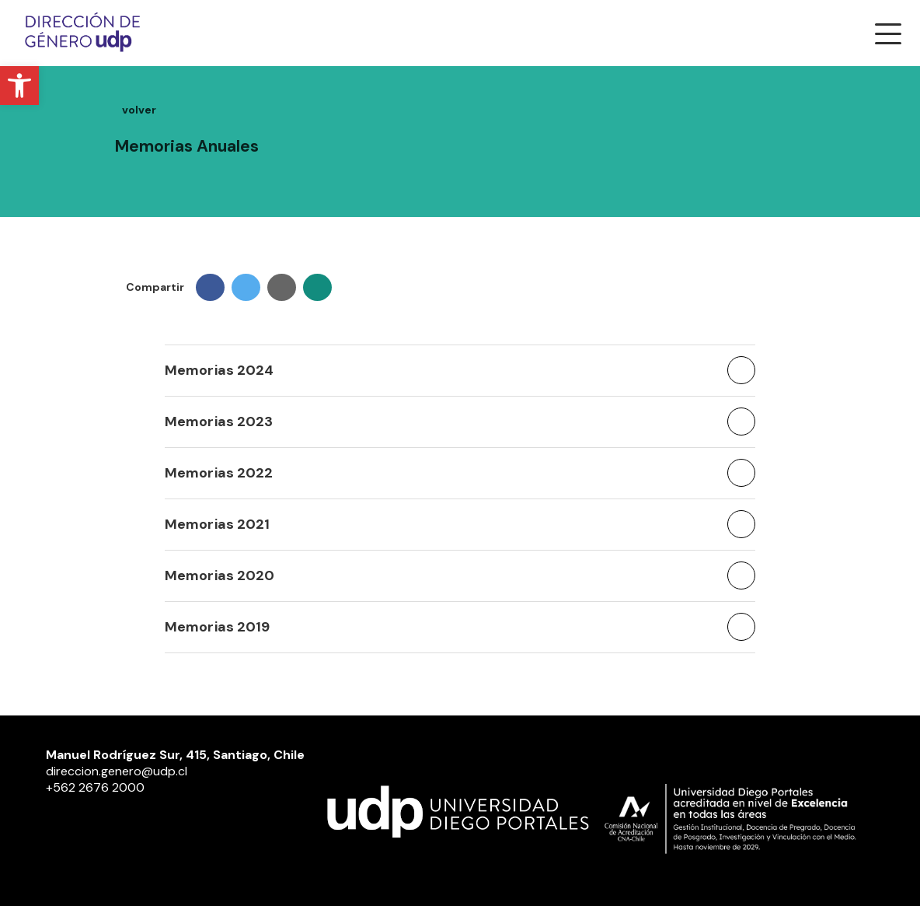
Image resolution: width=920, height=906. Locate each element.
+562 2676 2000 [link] (95, 787)
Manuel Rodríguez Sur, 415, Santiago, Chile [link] (175, 755)
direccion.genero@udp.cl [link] (116, 771)
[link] (19, 85)
